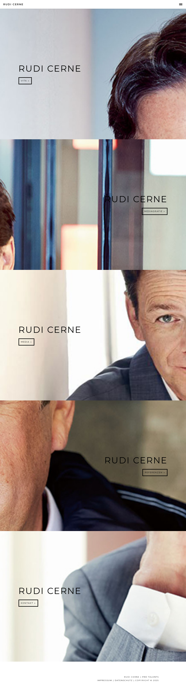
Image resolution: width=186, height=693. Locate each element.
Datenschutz (124, 680)
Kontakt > (28, 603)
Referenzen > (155, 472)
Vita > (25, 80)
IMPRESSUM (104, 680)
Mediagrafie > (154, 211)
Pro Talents (150, 677)
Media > (26, 342)
